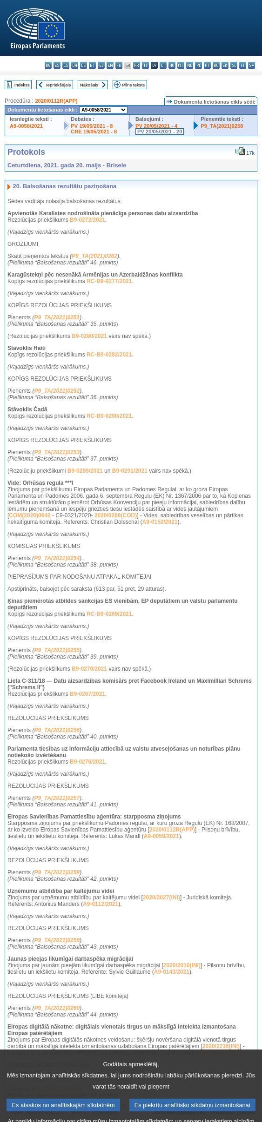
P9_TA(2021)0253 (57, 452)
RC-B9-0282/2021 (109, 354)
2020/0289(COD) (115, 515)
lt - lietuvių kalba (163, 65)
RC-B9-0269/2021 (109, 614)
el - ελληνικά (101, 65)
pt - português (207, 65)
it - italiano (145, 65)
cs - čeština (65, 65)
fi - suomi (242, 65)
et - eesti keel (92, 65)
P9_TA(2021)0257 (57, 798)
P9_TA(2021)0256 (57, 730)
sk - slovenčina (225, 65)
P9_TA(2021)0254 (57, 558)
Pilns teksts (133, 84)
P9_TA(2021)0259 (57, 940)
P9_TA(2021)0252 (57, 391)
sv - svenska (251, 65)
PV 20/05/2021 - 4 (156, 126)
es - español (57, 65)
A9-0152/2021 (159, 522)
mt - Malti (180, 65)
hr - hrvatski (136, 65)
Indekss (22, 84)
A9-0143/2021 (171, 972)
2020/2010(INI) (182, 965)
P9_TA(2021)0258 (222, 126)
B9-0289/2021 (85, 471)
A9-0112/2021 (100, 904)
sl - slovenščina (233, 65)
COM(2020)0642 (29, 515)
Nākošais (89, 84)
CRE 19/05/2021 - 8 (94, 131)
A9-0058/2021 (26, 126)
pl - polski (198, 65)
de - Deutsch (83, 65)
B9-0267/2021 (87, 694)
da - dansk (74, 65)
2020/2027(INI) (161, 897)
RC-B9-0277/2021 (109, 281)
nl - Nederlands (189, 65)
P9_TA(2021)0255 (57, 650)
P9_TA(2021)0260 (57, 1008)
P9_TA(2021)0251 (57, 317)
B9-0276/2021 (87, 762)
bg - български (48, 65)
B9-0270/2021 (89, 669)
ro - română (216, 65)
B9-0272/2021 (87, 220)
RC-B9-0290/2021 (109, 416)
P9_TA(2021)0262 (94, 256)
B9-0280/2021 (89, 336)
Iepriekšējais (58, 84)
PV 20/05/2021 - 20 (159, 131)
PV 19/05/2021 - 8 (92, 126)
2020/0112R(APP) (56, 101)
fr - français (118, 65)
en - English (110, 65)
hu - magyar (171, 65)
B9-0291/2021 (130, 471)
